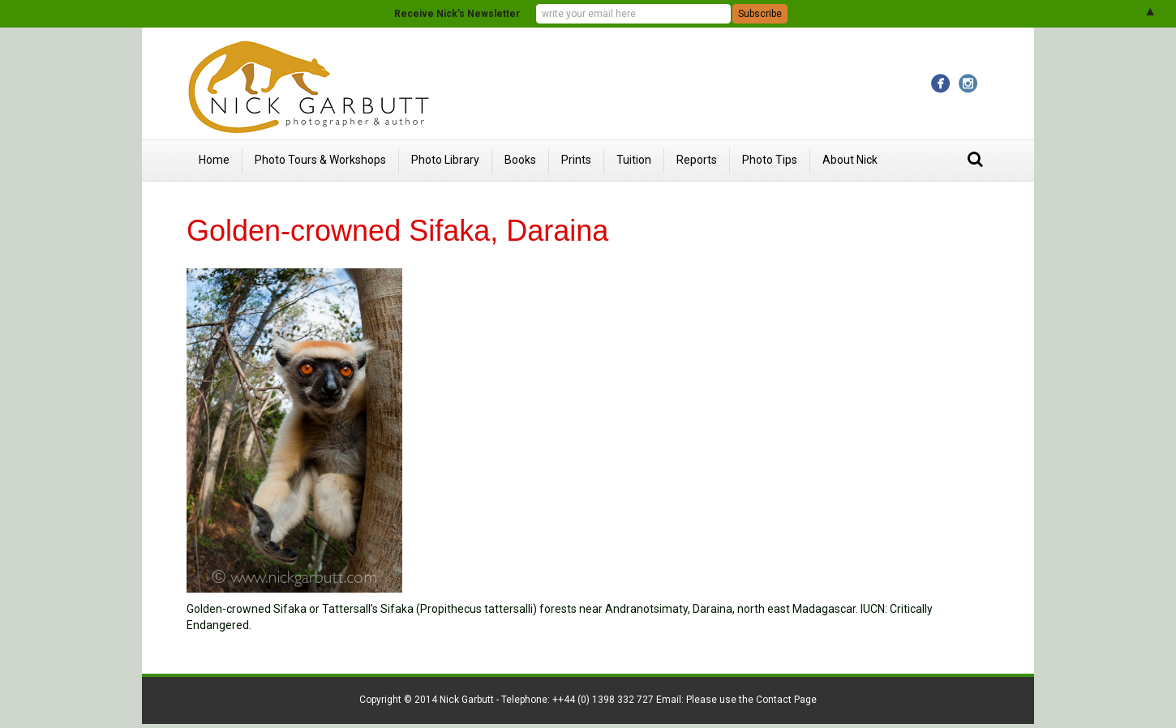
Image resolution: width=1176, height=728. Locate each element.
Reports (696, 159)
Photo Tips (769, 159)
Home (214, 159)
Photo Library (445, 159)
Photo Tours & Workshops (320, 159)
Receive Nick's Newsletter (457, 13)
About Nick (850, 159)
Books (520, 159)
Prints (576, 159)
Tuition (633, 159)
